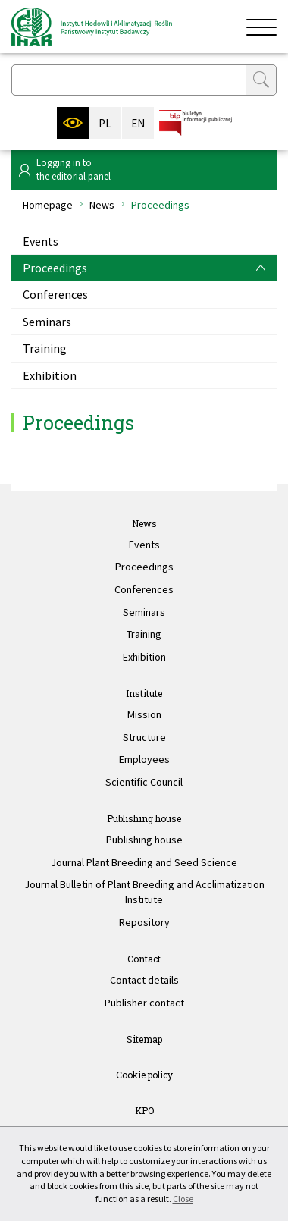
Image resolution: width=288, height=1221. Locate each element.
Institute (144, 693)
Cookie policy (144, 1075)
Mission (144, 714)
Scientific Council (144, 782)
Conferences (55, 294)
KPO (144, 1110)
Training (45, 348)
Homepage (48, 205)
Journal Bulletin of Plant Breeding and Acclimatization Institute (144, 891)
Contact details (144, 980)
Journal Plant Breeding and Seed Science (144, 862)
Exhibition (50, 375)
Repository (144, 922)
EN (138, 123)
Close (183, 1198)
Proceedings (55, 267)
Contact (144, 959)
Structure (144, 737)
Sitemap (144, 1039)
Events (40, 241)
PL (105, 123)
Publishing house (144, 818)
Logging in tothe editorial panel (73, 169)
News (101, 205)
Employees (144, 759)
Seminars (47, 321)
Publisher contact (144, 1002)
